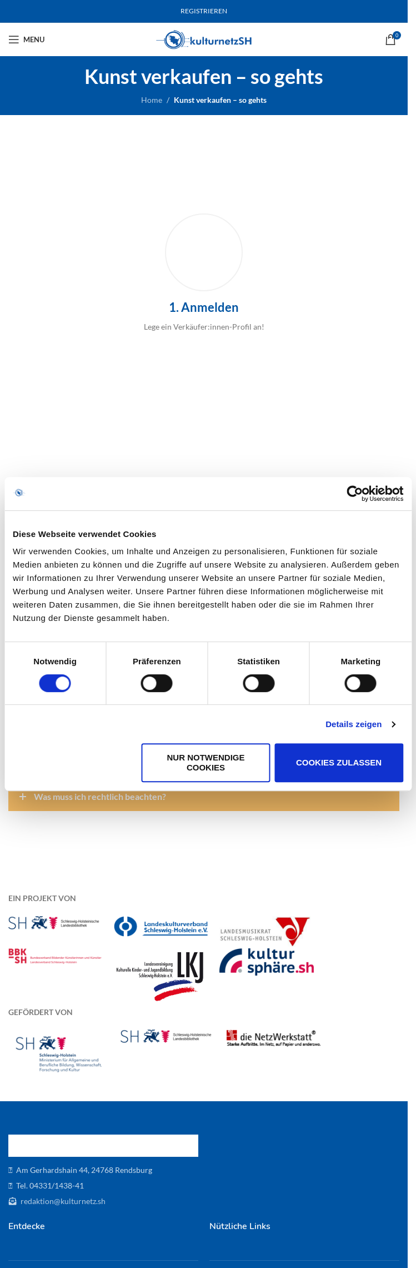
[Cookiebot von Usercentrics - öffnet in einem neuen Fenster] (354, 493)
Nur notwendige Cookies (206, 762)
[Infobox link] (203, 273)
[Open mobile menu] (26, 39)
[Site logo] (204, 38)
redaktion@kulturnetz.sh (62, 1201)
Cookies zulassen (339, 762)
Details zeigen (353, 724)
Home (151, 100)
